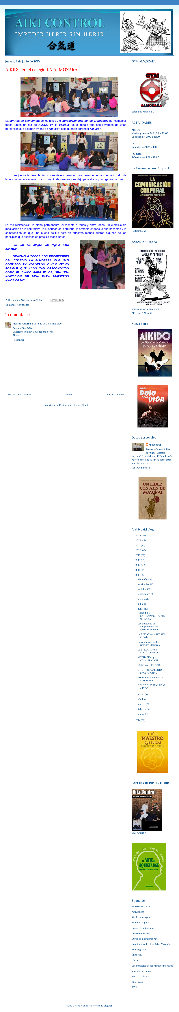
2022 (138, 540)
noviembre (144, 584)
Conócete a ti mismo (143, 928)
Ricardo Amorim (22, 323)
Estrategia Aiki (139, 949)
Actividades (23, 305)
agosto (142, 599)
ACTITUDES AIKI (141, 906)
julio (141, 604)
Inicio (69, 394)
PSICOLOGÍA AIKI (141, 976)
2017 (138, 565)
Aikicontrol (155, 444)
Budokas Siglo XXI (141, 922)
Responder (18, 340)
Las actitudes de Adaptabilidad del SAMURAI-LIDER (148, 626)
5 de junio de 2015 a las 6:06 (47, 323)
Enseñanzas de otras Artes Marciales (152, 944)
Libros (135, 960)
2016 (138, 570)
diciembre (143, 579)
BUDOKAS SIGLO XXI (149, 665)
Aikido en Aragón (141, 917)
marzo (142, 704)
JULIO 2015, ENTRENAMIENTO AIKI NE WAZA (151, 616)
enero (141, 714)
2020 (138, 550)
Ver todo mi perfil (141, 467)
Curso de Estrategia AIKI (145, 938)
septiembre (144, 594)
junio (141, 608)
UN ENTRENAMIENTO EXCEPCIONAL (150, 671)
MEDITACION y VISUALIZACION (148, 659)
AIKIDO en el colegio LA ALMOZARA (151, 679)
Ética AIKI (137, 955)
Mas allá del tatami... (142, 971)
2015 (138, 575)
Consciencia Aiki (141, 933)
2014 (138, 720)
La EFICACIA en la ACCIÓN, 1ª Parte (148, 651)
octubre (142, 589)
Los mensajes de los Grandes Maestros (149, 643)
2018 (138, 560)
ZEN (134, 987)
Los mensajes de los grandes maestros (152, 965)
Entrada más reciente (19, 394)
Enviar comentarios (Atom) (73, 405)
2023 (138, 535)
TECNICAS (137, 981)
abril (141, 699)
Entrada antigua (115, 394)
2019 (138, 555)
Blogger (108, 1005)
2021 (138, 545)
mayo (141, 694)
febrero (142, 709)
